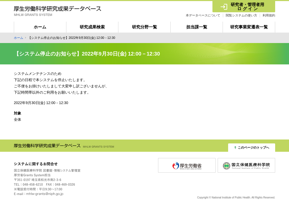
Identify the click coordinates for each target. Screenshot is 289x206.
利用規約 (269, 15)
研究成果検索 (92, 27)
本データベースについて (203, 15)
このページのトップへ (253, 147)
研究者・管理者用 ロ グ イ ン (247, 6)
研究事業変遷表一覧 (249, 27)
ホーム (40, 27)
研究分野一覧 (144, 27)
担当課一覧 (196, 27)
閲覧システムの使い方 (241, 15)
